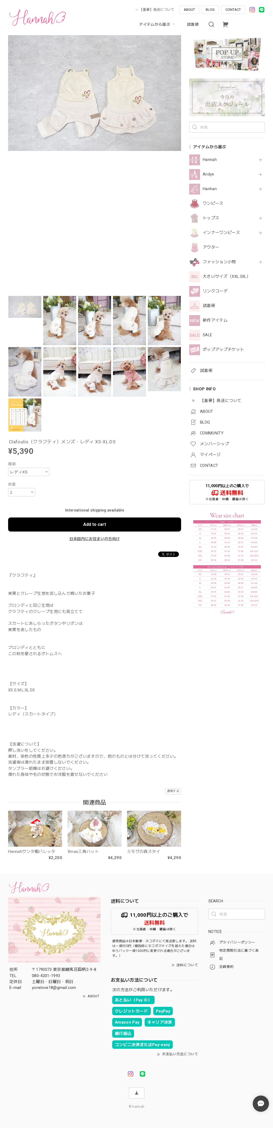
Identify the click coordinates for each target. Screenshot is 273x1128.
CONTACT (233, 10)
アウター (211, 247)
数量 (12, 484)
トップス (211, 218)
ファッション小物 (219, 262)
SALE (207, 335)
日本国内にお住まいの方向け (94, 539)
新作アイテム (215, 320)
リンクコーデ (215, 291)
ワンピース (213, 203)
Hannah (210, 159)
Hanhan (210, 189)
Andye (208, 174)
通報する (173, 791)
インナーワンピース (221, 232)
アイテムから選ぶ (157, 24)
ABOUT (189, 10)
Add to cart (94, 524)
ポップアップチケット (223, 349)
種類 (12, 464)
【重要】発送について (156, 10)
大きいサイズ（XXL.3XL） (227, 276)
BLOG (210, 10)
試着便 (193, 24)
